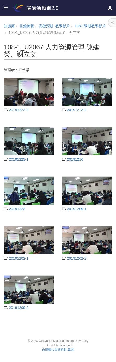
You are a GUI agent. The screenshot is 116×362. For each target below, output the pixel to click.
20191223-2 (74, 110)
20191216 (72, 159)
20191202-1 (16, 258)
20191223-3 (16, 110)
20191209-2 (16, 308)
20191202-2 (74, 258)
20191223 (14, 209)
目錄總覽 (27, 26)
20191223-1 (16, 159)
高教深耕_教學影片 (54, 26)
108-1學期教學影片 (90, 26)
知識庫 (9, 26)
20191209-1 (74, 209)
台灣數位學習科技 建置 (58, 350)
